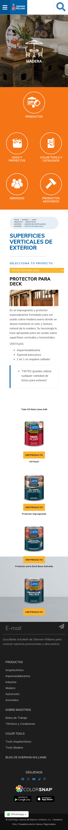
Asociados (12, 700)
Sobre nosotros (18, 710)
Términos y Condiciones (20, 723)
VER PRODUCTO (34, 455)
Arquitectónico (14, 670)
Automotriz (12, 694)
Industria (10, 682)
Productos (14, 662)
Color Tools (15, 733)
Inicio (16, 220)
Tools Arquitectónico (18, 741)
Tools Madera (14, 747)
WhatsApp (16, 814)
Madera (25, 220)
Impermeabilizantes (17, 676)
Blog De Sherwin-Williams (25, 757)
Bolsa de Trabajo (16, 717)
